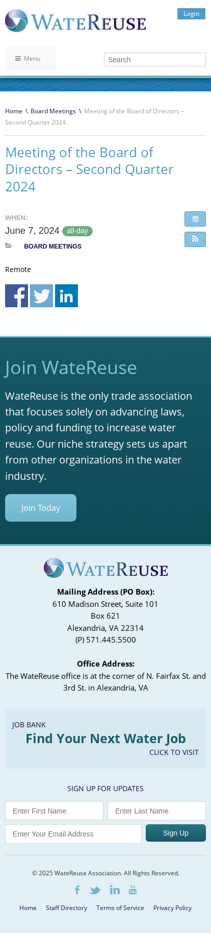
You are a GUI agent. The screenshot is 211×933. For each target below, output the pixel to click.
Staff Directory (66, 907)
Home (13, 111)
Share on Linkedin (66, 295)
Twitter (95, 890)
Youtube (133, 889)
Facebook (77, 890)
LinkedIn (115, 889)
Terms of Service (120, 907)
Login (191, 13)
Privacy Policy (172, 907)
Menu (27, 58)
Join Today (40, 507)
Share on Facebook (16, 295)
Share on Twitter (41, 295)
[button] (195, 239)
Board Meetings (53, 111)
